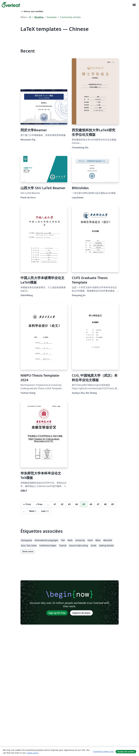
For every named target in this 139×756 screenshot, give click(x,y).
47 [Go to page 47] (98, 504)
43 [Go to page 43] (69, 504)
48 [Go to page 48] (105, 504)
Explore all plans (81, 612)
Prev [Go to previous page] (39, 504)
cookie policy (32, 752)
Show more (27, 551)
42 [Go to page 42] (62, 504)
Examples (52, 17)
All (30, 17)
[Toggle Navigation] (134, 5)
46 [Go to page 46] (91, 504)
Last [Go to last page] (45, 511)
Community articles (70, 17)
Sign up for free (57, 612)
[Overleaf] (11, 5)
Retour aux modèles (32, 11)
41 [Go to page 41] (55, 504)
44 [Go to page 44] (76, 504)
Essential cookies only (103, 751)
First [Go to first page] (27, 504)
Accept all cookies (125, 751)
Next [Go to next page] (32, 511)
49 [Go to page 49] (112, 504)
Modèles (39, 17)
